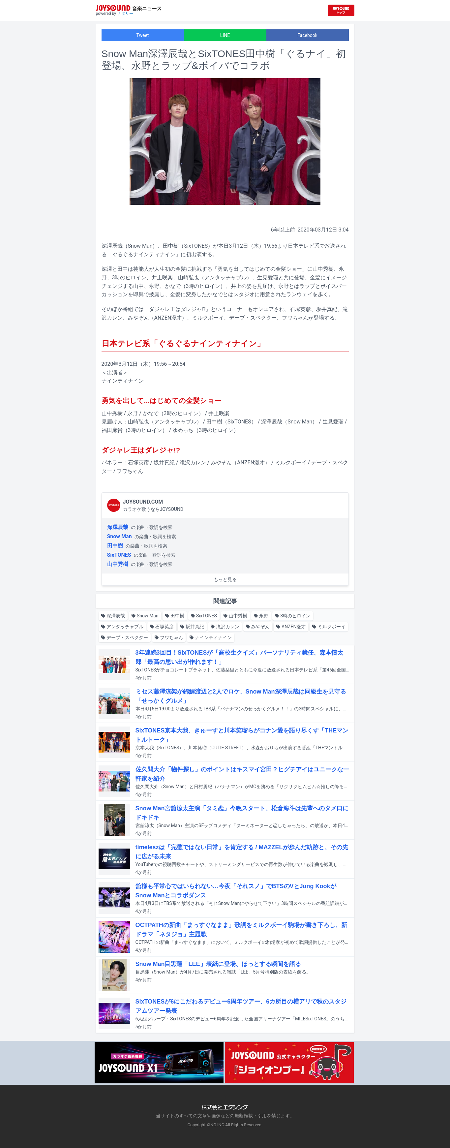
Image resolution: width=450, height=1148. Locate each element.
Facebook (307, 35)
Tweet (142, 35)
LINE (225, 35)
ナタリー (125, 13)
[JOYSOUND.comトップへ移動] (341, 10)
